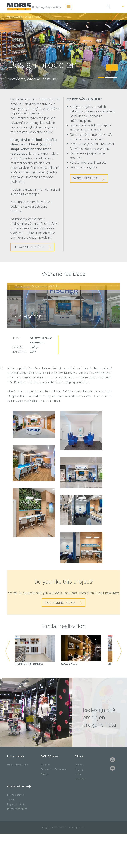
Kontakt (79, 764)
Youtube (112, 759)
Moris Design (34, 6)
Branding (45, 764)
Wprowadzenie (14, 16)
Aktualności (80, 778)
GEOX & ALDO (81, 650)
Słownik (11, 799)
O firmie (79, 756)
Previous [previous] (7, 651)
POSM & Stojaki (49, 756)
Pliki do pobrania (15, 794)
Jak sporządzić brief (17, 808)
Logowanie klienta (16, 804)
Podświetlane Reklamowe (54, 769)
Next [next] (119, 651)
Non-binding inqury (60, 602)
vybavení (16, 122)
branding (32, 122)
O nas (78, 773)
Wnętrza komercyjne (17, 764)
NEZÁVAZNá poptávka (29, 247)
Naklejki (45, 773)
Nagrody (79, 769)
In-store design (15, 756)
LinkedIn (112, 768)
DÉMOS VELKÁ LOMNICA (35, 650)
